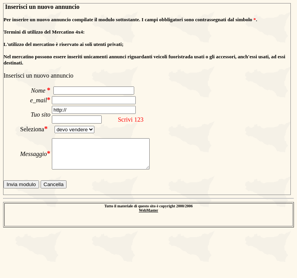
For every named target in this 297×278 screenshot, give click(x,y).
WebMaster (148, 210)
